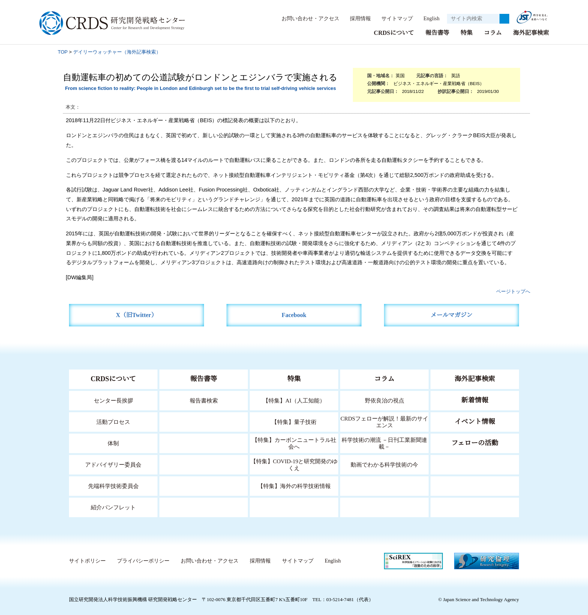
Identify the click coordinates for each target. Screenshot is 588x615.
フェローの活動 (475, 442)
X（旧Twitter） (137, 314)
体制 (113, 443)
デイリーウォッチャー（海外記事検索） (117, 51)
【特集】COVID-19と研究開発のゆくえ (294, 464)
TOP (63, 51)
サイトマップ (393, 18)
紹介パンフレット (113, 507)
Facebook (294, 314)
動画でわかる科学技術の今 (384, 464)
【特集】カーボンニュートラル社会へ (294, 442)
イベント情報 (474, 421)
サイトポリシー (87, 560)
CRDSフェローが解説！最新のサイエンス (384, 421)
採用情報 (356, 18)
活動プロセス (113, 421)
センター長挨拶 (113, 400)
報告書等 (437, 32)
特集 (466, 32)
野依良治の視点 (384, 400)
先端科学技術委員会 (113, 485)
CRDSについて (393, 32)
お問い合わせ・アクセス (307, 18)
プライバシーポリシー (143, 560)
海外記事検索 (531, 32)
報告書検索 (204, 400)
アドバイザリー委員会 (113, 464)
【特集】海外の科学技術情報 (294, 485)
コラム (493, 32)
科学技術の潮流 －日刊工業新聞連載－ (385, 442)
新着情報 (474, 400)
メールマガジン (451, 314)
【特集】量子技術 (294, 421)
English (429, 18)
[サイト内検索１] (473, 19)
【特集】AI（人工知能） (294, 400)
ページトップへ (513, 291)
